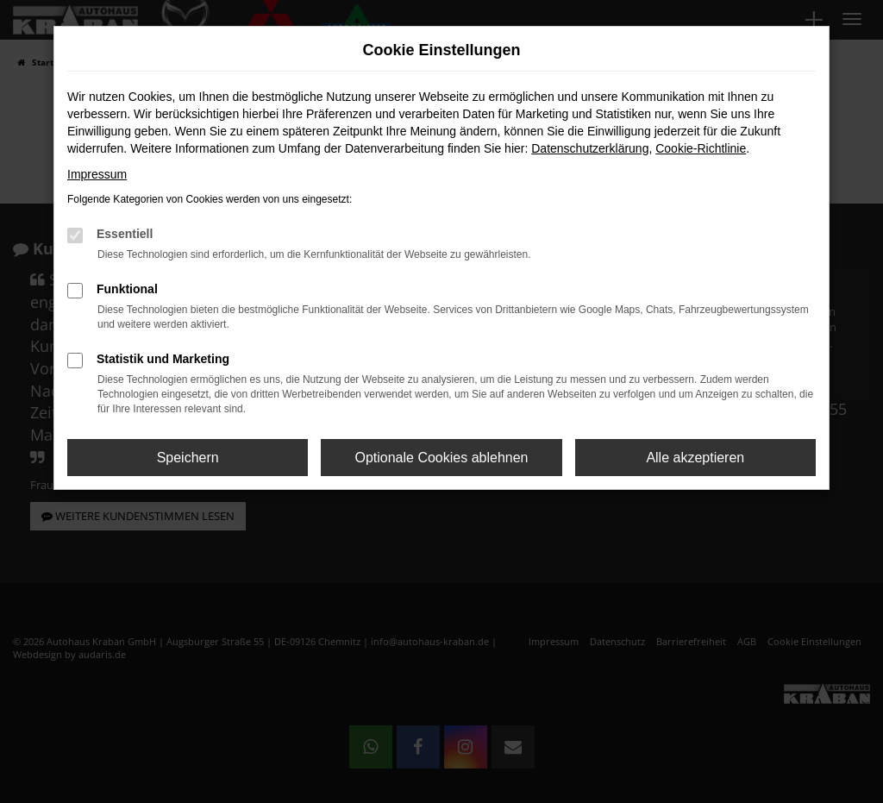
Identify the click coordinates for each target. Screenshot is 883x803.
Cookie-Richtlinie (700, 148)
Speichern (188, 457)
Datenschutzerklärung (589, 148)
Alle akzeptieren (695, 457)
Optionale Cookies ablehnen (441, 457)
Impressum (97, 174)
